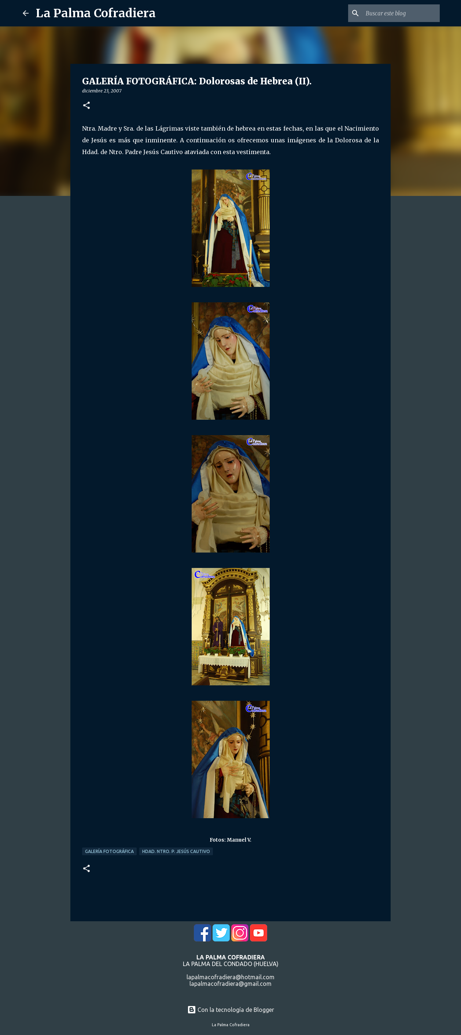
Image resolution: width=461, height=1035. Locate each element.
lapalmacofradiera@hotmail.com (230, 977)
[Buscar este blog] (401, 13)
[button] (86, 106)
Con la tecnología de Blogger (230, 1009)
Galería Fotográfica (109, 851)
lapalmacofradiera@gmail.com (230, 983)
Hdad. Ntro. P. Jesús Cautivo (176, 851)
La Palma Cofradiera (96, 13)
